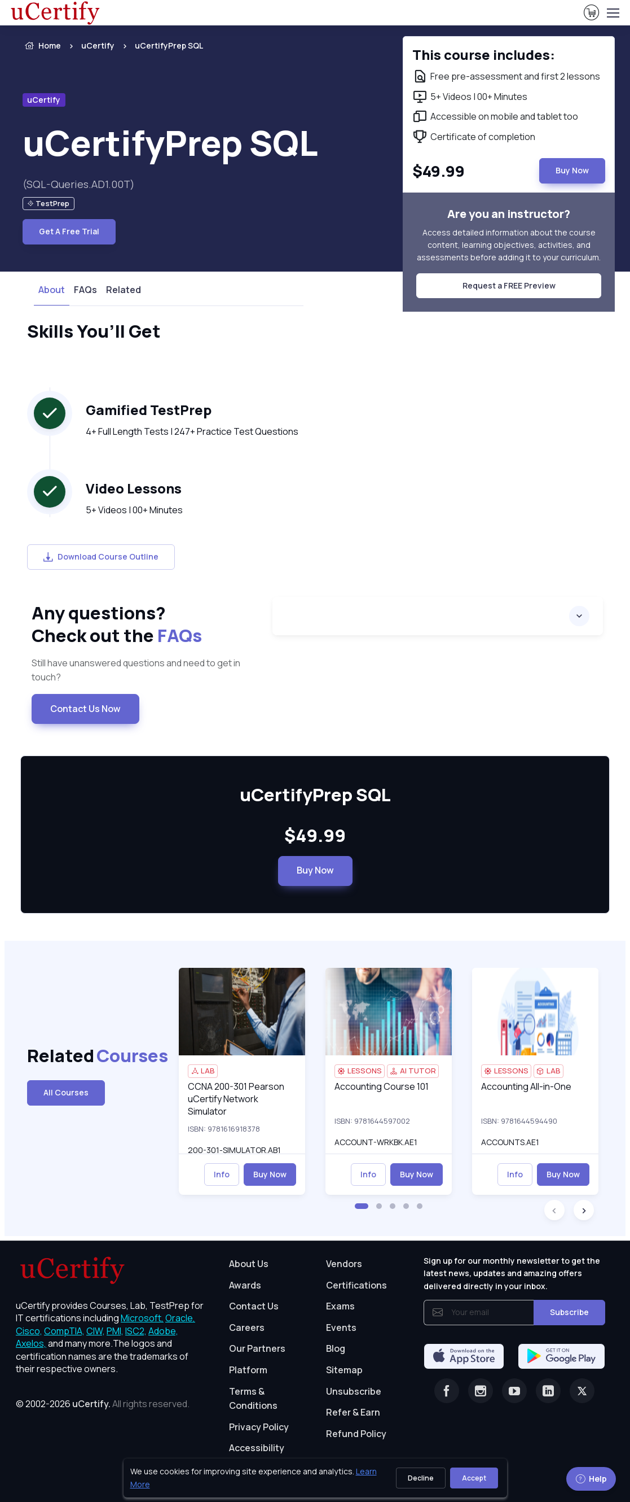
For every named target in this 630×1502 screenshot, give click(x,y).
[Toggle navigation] (612, 13)
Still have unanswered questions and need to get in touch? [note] (136, 670)
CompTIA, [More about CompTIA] (64, 1331)
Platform (248, 1370)
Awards (245, 1285)
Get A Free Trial (69, 231)
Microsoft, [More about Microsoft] (142, 1318)
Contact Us (254, 1306)
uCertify (97, 45)
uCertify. (91, 1404)
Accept (474, 1478)
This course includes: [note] (483, 55)
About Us (248, 1264)
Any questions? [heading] (143, 624)
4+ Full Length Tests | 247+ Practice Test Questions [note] (192, 431)
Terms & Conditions (253, 1398)
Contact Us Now (85, 708)
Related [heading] (94, 1055)
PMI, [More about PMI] (115, 1331)
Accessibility (256, 1448)
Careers (247, 1327)
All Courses (66, 1092)
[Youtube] (514, 1390)
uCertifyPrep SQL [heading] (170, 142)
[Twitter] (582, 1390)
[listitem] (158, 46)
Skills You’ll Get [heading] (94, 331)
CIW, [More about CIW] (95, 1331)
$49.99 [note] (315, 835)
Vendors (344, 1264)
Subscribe (569, 1312)
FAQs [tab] (85, 289)
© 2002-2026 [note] (103, 1404)
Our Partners (257, 1348)
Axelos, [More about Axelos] (31, 1343)
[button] (361, 1206)
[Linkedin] (548, 1390)
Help (591, 1478)
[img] (242, 1011)
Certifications (356, 1285)
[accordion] (437, 616)
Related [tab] (123, 289)
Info (222, 1174)
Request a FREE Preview (509, 285)
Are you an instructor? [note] (508, 213)
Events (341, 1327)
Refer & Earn (353, 1412)
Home (42, 46)
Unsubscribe (353, 1391)
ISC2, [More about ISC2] (136, 1331)
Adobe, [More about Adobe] (163, 1331)
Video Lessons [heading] (134, 488)
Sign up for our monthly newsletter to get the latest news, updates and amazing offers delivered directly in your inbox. (512, 1273)
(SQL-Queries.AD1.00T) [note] (79, 184)
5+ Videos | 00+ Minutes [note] (134, 510)
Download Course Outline (100, 556)
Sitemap (344, 1370)
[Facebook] (446, 1390)
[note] (48, 203)
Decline (421, 1478)
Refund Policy (356, 1433)
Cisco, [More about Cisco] (29, 1331)
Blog (335, 1348)
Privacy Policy (259, 1427)
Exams (340, 1306)
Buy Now (315, 870)
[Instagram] (480, 1390)
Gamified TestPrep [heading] (149, 410)
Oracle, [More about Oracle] (180, 1318)
